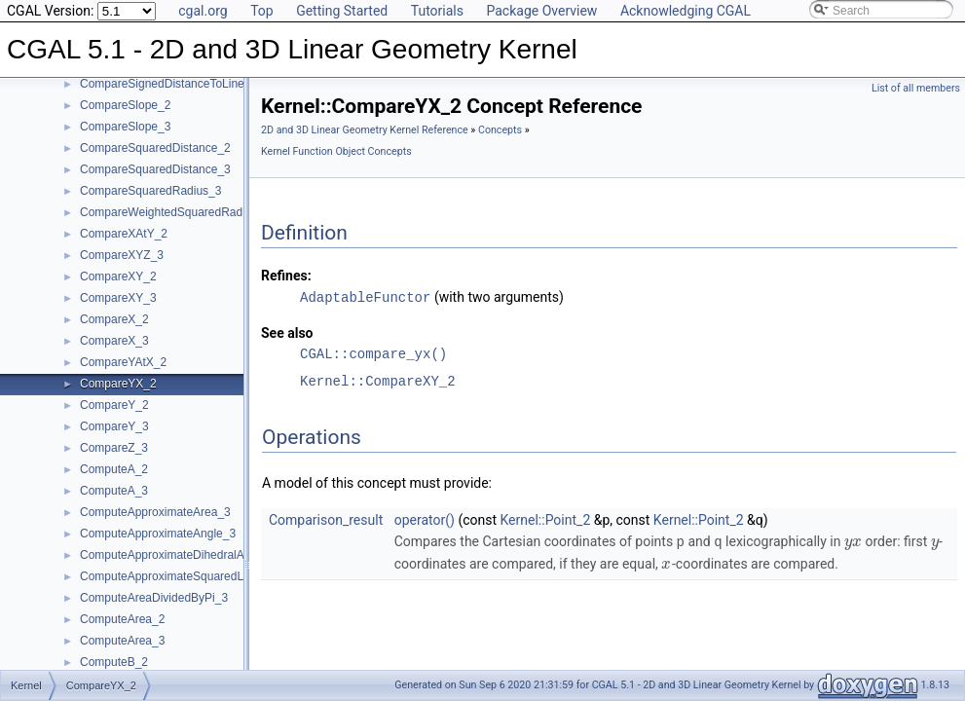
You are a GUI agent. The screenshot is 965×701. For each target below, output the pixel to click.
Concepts (500, 130)
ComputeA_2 (114, 469)
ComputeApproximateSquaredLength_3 (182, 576)
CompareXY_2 (118, 276)
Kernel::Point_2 (546, 519)
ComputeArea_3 (122, 640)
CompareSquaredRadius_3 (150, 191)
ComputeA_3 (114, 491)
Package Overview (541, 10)
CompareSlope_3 (125, 126)
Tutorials (437, 10)
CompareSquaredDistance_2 (155, 148)
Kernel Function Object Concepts (336, 151)
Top (262, 10)
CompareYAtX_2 (123, 362)
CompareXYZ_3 (122, 255)
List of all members (916, 88)
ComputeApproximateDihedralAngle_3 (179, 555)
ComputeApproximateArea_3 (155, 512)
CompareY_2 (114, 405)
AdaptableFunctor (365, 296)
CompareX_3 (114, 341)
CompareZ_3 (114, 448)
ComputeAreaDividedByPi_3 (154, 598)
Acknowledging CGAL (685, 10)
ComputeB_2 (114, 662)
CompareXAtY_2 (123, 233)
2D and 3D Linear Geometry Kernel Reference (364, 130)
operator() (424, 519)
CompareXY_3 (118, 298)
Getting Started (342, 10)
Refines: (286, 275)
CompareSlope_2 (125, 105)
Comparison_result (326, 519)
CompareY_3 (114, 426)
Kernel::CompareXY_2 (378, 380)
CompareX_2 (114, 319)
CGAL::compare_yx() (373, 353)
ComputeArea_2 (122, 619)
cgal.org (202, 10)
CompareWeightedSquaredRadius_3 (175, 212)
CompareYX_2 (118, 383)
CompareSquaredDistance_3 (155, 169)
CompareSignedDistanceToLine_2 (168, 84)
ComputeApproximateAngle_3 (158, 533)
